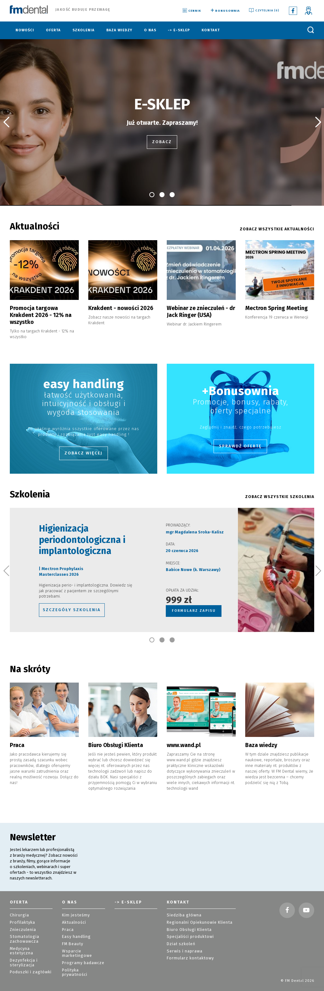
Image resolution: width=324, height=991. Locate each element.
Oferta (53, 30)
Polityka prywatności (82, 953)
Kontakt (211, 30)
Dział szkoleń (180, 929)
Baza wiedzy (119, 30)
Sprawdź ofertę (240, 437)
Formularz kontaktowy (188, 942)
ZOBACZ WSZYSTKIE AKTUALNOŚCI (280, 229)
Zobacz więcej (83, 444)
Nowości (25, 30)
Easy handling (75, 923)
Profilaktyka (21, 910)
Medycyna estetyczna (31, 934)
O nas (150, 30)
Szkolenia (83, 30)
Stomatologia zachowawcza (23, 925)
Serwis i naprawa (183, 936)
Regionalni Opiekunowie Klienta (197, 910)
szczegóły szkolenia (54, 599)
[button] (6, 122)
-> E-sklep (179, 30)
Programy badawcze (81, 947)
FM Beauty (71, 929)
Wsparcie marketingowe (75, 938)
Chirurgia (18, 903)
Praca (67, 916)
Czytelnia (263, 10)
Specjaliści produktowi (189, 923)
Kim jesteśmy (74, 903)
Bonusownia (224, 10)
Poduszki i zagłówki (28, 951)
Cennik (191, 10)
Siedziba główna (182, 903)
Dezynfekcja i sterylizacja (23, 942)
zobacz (162, 142)
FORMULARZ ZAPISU (193, 600)
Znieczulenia (22, 916)
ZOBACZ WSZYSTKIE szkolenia (283, 488)
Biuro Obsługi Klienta (187, 916)
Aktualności (73, 910)
